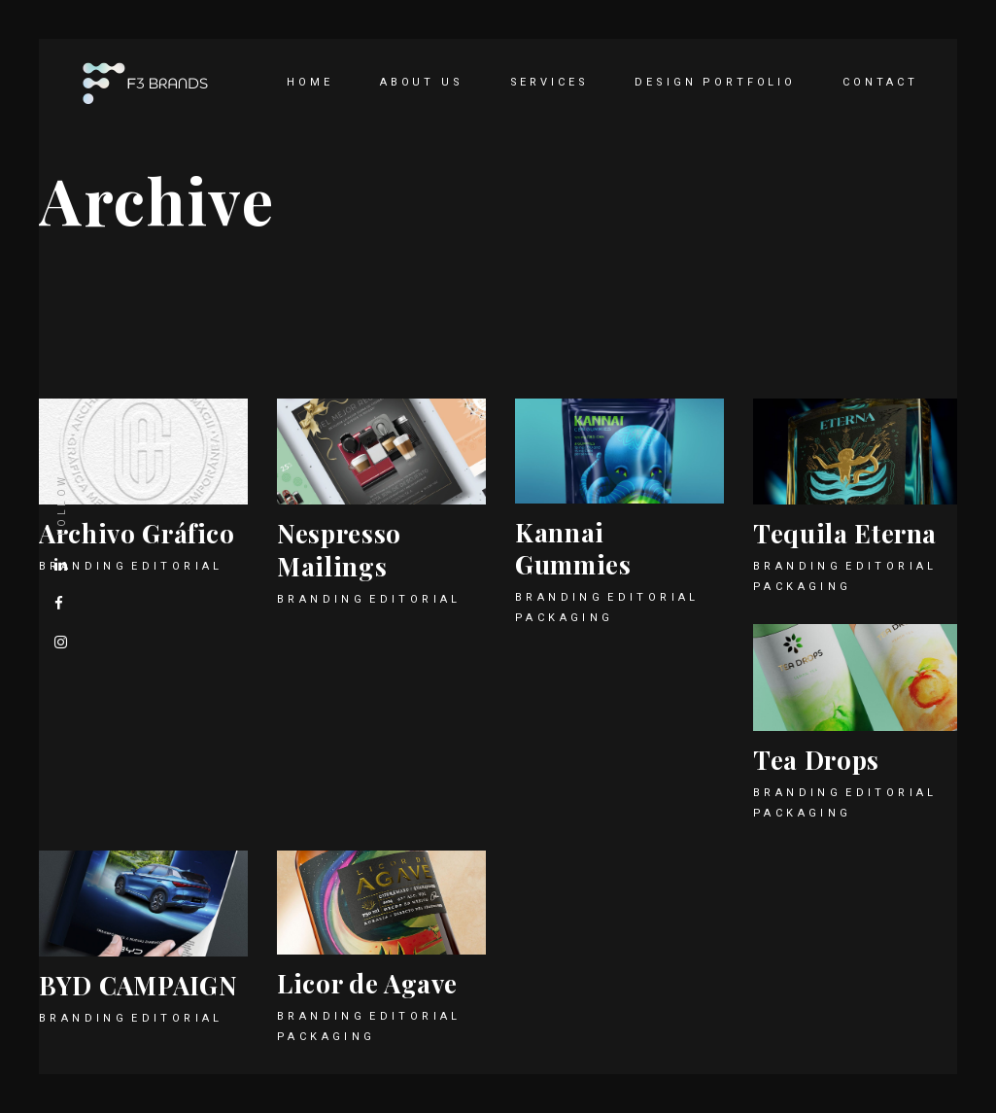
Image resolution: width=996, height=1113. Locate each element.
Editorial (177, 566)
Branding (321, 599)
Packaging (564, 617)
